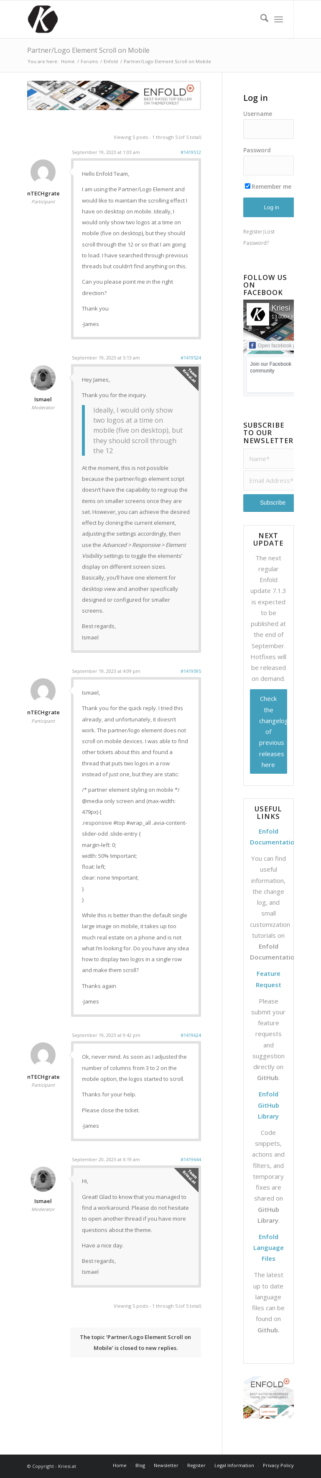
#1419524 (191, 357)
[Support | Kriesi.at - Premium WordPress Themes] (42, 19)
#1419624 (191, 1035)
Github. (268, 1330)
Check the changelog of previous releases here (273, 731)
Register (252, 231)
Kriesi (281, 308)
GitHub (267, 1077)
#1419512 (191, 152)
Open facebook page (276, 345)
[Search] (260, 19)
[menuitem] (260, 19)
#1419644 (191, 1159)
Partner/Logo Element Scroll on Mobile (88, 50)
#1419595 (191, 671)
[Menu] (278, 19)
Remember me (268, 186)
